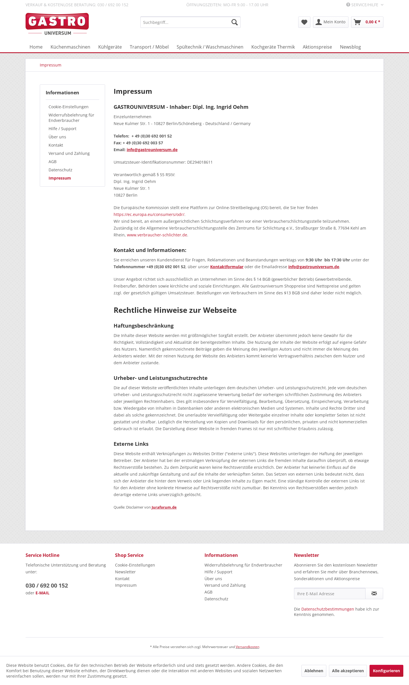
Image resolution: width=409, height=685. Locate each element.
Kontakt (56, 145)
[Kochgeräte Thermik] (273, 46)
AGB (53, 161)
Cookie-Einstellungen (69, 106)
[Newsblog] (350, 46)
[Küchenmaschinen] (70, 46)
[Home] (36, 46)
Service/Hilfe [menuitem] (362, 4)
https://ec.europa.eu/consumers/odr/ (149, 214)
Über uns (57, 137)
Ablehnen (313, 670)
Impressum (60, 178)
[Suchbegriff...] (190, 22)
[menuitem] (190, 22)
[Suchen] (235, 22)
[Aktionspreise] (317, 46)
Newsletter (125, 571)
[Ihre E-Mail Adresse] (330, 593)
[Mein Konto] (331, 22)
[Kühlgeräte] (110, 46)
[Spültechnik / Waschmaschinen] (210, 46)
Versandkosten (247, 646)
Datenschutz (60, 169)
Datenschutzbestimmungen (327, 609)
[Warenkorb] (367, 22)
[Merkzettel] (304, 22)
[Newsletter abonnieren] (374, 593)
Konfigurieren (386, 670)
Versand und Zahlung (69, 153)
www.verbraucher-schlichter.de (157, 235)
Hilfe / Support (62, 128)
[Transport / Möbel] (149, 46)
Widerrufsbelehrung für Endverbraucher (71, 117)
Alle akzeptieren (348, 670)
